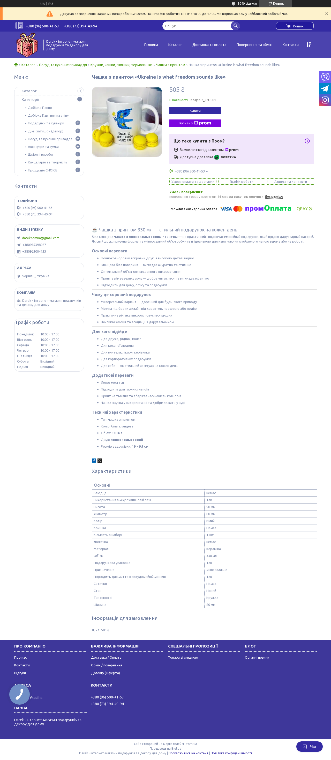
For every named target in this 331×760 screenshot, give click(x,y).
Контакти (291, 45)
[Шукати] (235, 25)
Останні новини (257, 657)
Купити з (195, 123)
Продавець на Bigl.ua (165, 748)
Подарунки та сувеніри (46, 123)
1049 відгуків (247, 3)
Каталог (175, 45)
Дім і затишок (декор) (45, 131)
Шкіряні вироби (40, 154)
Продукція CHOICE (42, 170)
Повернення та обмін (254, 45)
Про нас (20, 657)
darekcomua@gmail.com (40, 238)
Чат (310, 746)
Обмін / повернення (106, 665)
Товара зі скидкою (183, 657)
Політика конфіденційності (231, 753)
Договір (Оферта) (105, 673)
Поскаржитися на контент (188, 753)
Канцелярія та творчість (47, 162)
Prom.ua (191, 744)
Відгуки (20, 673)
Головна (151, 45)
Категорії (30, 99)
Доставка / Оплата (106, 657)
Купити (195, 110)
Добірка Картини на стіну (48, 115)
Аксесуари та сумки (43, 146)
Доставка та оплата (209, 45)
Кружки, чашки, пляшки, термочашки (121, 65)
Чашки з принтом (170, 65)
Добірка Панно (40, 107)
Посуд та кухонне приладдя (63, 65)
